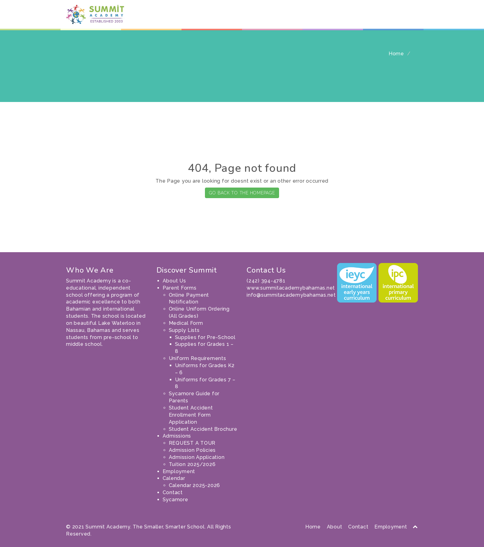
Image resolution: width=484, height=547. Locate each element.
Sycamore (404, 18)
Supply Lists (184, 330)
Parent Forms (243, 18)
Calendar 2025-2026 (194, 485)
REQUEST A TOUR (192, 443)
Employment (317, 18)
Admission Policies (192, 450)
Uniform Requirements (197, 358)
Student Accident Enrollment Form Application (191, 415)
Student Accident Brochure (203, 429)
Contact (378, 18)
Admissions (281, 18)
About (334, 527)
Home (396, 54)
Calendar (349, 18)
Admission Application (197, 457)
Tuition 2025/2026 (192, 464)
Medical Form (186, 323)
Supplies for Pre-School (205, 337)
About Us (209, 18)
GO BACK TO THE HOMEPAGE (242, 192)
